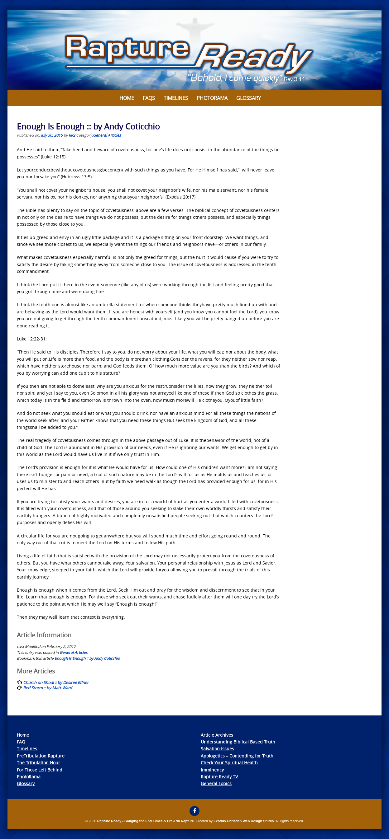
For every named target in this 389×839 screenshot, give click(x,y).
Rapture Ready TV (219, 777)
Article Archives (217, 735)
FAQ (21, 742)
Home (126, 98)
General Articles (107, 135)
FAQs (149, 98)
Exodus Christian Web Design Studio (244, 821)
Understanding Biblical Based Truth (238, 742)
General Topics (216, 783)
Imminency (212, 770)
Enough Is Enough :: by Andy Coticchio (87, 658)
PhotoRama (29, 777)
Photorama (212, 98)
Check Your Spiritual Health (229, 763)
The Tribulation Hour (38, 763)
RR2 (72, 135)
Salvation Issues (217, 749)
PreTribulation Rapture (41, 756)
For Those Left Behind (39, 770)
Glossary (248, 98)
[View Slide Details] (194, 50)
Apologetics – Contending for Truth (237, 756)
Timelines (176, 98)
